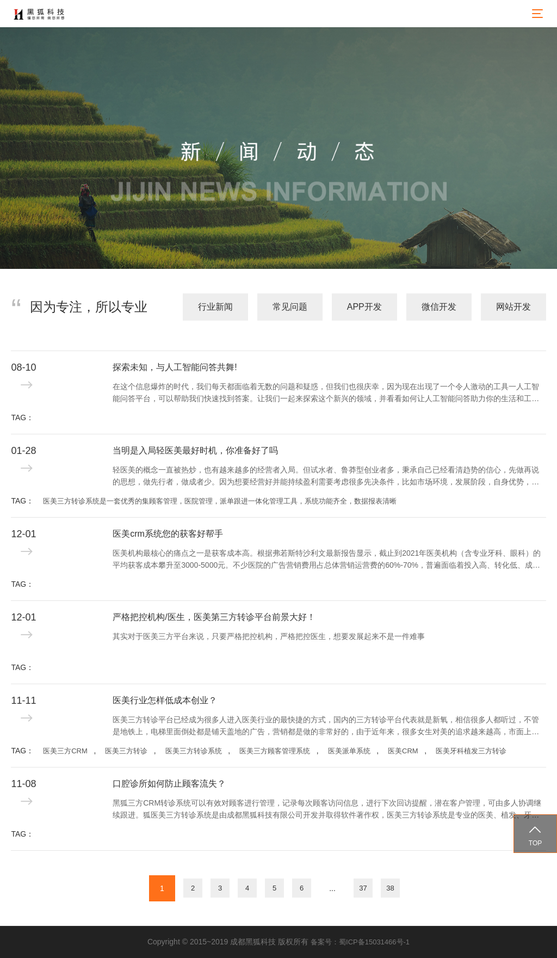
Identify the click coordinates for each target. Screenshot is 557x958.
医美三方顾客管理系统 (274, 751)
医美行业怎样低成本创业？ (165, 700)
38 (390, 888)
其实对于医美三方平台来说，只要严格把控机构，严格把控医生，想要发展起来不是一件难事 (269, 636)
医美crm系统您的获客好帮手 (168, 533)
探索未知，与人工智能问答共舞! (175, 367)
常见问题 (290, 306)
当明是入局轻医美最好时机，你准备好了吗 (195, 450)
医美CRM (403, 751)
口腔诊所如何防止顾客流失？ (169, 783)
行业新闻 (215, 306)
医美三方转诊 (126, 751)
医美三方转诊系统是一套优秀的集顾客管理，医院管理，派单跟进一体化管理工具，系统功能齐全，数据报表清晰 (220, 501)
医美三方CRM (65, 751)
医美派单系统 (349, 751)
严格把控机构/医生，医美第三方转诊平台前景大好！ (214, 617)
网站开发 (513, 306)
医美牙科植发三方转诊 (471, 751)
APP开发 (364, 306)
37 (363, 888)
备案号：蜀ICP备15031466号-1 (360, 942)
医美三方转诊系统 (193, 751)
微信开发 (439, 306)
